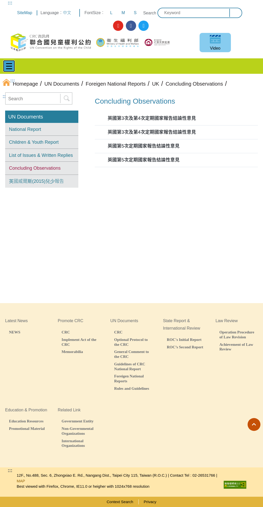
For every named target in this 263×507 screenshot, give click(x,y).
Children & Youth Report (34, 142)
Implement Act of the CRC (79, 342)
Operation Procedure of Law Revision (236, 334)
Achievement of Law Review (236, 346)
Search (149, 13)
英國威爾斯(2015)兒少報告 (36, 181)
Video (215, 48)
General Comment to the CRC (131, 354)
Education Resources (26, 421)
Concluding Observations (35, 168)
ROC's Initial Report (184, 339)
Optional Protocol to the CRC (131, 342)
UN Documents (25, 117)
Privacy (150, 502)
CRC (66, 332)
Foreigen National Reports (129, 378)
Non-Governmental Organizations (77, 431)
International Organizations (73, 443)
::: (10, 2)
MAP (21, 481)
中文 (67, 13)
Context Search (120, 502)
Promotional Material (27, 428)
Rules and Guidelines (131, 388)
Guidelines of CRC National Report (129, 366)
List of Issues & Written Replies (41, 155)
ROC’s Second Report (185, 347)
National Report (25, 129)
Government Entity (78, 421)
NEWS (14, 332)
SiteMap (24, 13)
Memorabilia (72, 352)
